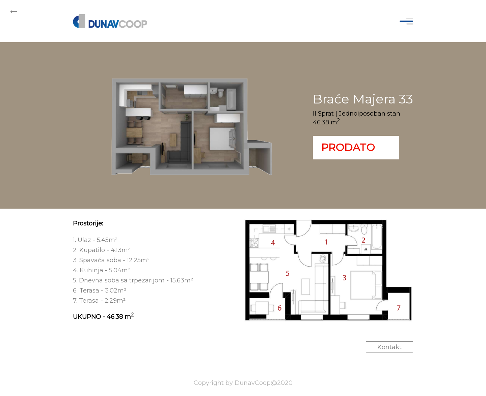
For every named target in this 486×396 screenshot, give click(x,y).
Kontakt (389, 347)
